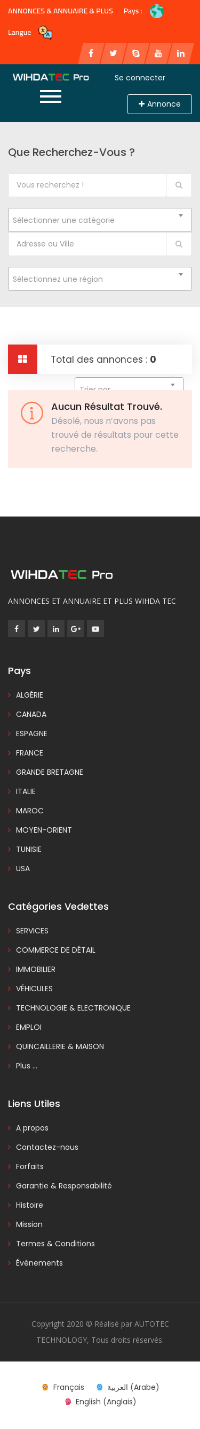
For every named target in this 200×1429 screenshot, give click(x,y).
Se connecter (140, 77)
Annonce (160, 104)
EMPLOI (29, 1027)
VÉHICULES (34, 988)
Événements (39, 1263)
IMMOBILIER (35, 969)
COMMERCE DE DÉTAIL (55, 950)
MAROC (30, 810)
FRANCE (29, 752)
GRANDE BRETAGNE (49, 772)
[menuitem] (62, 1387)
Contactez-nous (47, 1147)
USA (23, 868)
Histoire (29, 1205)
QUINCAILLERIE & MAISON (60, 1046)
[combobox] (100, 220)
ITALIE (26, 791)
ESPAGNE (31, 733)
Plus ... (26, 1065)
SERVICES (32, 930)
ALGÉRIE (29, 695)
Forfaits (30, 1166)
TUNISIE (29, 849)
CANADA (31, 714)
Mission (29, 1224)
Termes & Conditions (55, 1243)
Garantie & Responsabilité (64, 1185)
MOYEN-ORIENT (44, 830)
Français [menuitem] (68, 1387)
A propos (32, 1128)
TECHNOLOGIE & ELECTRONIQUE (73, 1007)
